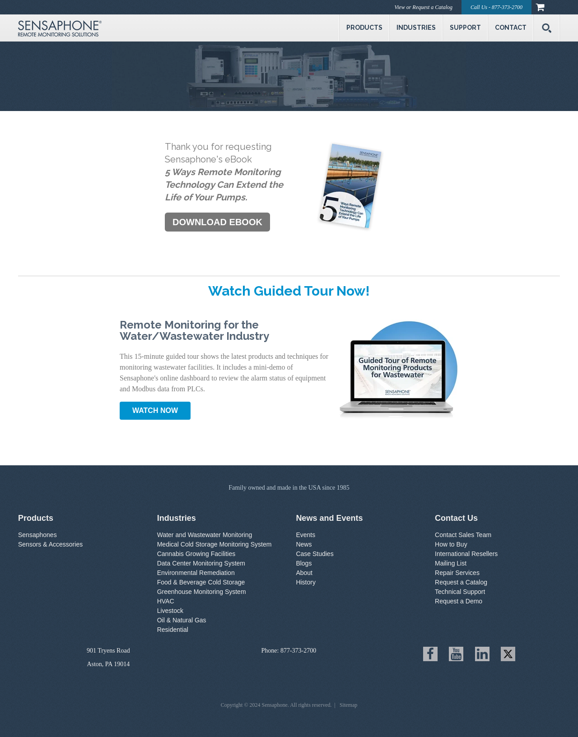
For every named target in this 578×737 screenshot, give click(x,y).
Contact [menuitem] (511, 27)
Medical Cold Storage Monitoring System (214, 544)
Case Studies (314, 553)
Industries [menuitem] (416, 27)
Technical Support (460, 591)
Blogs (304, 563)
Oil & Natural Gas (181, 620)
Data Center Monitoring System (201, 563)
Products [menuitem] (364, 27)
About (304, 572)
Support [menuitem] (465, 27)
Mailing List (450, 563)
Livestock (170, 610)
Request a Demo (458, 601)
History (306, 582)
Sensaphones (37, 534)
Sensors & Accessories (50, 544)
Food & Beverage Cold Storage (201, 582)
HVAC (165, 601)
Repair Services (457, 572)
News (304, 544)
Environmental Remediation (196, 572)
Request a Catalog (461, 582)
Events (305, 534)
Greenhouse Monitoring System (201, 591)
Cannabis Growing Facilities (196, 553)
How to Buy (451, 544)
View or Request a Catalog (423, 7)
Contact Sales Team (463, 534)
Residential (172, 629)
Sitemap (348, 705)
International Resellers (466, 553)
